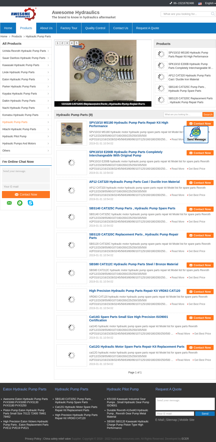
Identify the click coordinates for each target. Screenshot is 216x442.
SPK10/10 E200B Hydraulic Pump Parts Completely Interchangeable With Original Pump (190, 66)
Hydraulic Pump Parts (14, 122)
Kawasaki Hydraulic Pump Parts (20, 65)
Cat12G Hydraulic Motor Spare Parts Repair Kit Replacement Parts (136, 346)
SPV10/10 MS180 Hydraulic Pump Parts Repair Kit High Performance (188, 54)
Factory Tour (68, 28)
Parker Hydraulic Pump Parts (19, 86)
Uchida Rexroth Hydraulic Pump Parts (24, 50)
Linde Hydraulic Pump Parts (18, 72)
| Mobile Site (186, 419)
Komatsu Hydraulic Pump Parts (20, 115)
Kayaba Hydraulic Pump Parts (19, 93)
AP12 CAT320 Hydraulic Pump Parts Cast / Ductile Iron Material (189, 77)
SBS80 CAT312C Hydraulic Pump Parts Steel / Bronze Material (133, 264)
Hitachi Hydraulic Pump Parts (19, 129)
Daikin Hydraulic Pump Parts (18, 100)
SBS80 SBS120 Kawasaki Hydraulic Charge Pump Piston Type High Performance (128, 424)
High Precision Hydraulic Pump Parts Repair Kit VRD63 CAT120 (134, 290)
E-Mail (159, 419)
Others (6, 150)
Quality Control (95, 28)
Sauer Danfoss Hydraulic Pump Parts (23, 58)
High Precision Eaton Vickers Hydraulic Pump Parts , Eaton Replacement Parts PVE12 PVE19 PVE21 (25, 424)
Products (26, 28)
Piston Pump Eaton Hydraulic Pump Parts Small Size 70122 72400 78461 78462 (24, 413)
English (210, 3)
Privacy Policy (33, 438)
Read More (178, 139)
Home (8, 28)
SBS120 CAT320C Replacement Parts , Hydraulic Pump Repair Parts (103, 104)
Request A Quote (147, 28)
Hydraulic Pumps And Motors (19, 143)
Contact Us (120, 28)
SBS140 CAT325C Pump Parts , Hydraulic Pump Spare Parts (187, 88)
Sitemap (171, 419)
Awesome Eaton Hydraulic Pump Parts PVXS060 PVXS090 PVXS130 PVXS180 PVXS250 (25, 402)
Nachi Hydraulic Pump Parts (18, 107)
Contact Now (26, 194)
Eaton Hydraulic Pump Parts (18, 79)
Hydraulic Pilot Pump (14, 136)
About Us (46, 28)
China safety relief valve (57, 438)
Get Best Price (197, 168)
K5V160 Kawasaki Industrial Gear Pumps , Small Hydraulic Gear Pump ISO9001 (128, 402)
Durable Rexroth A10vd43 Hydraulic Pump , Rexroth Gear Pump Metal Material (127, 413)
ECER (185, 438)
